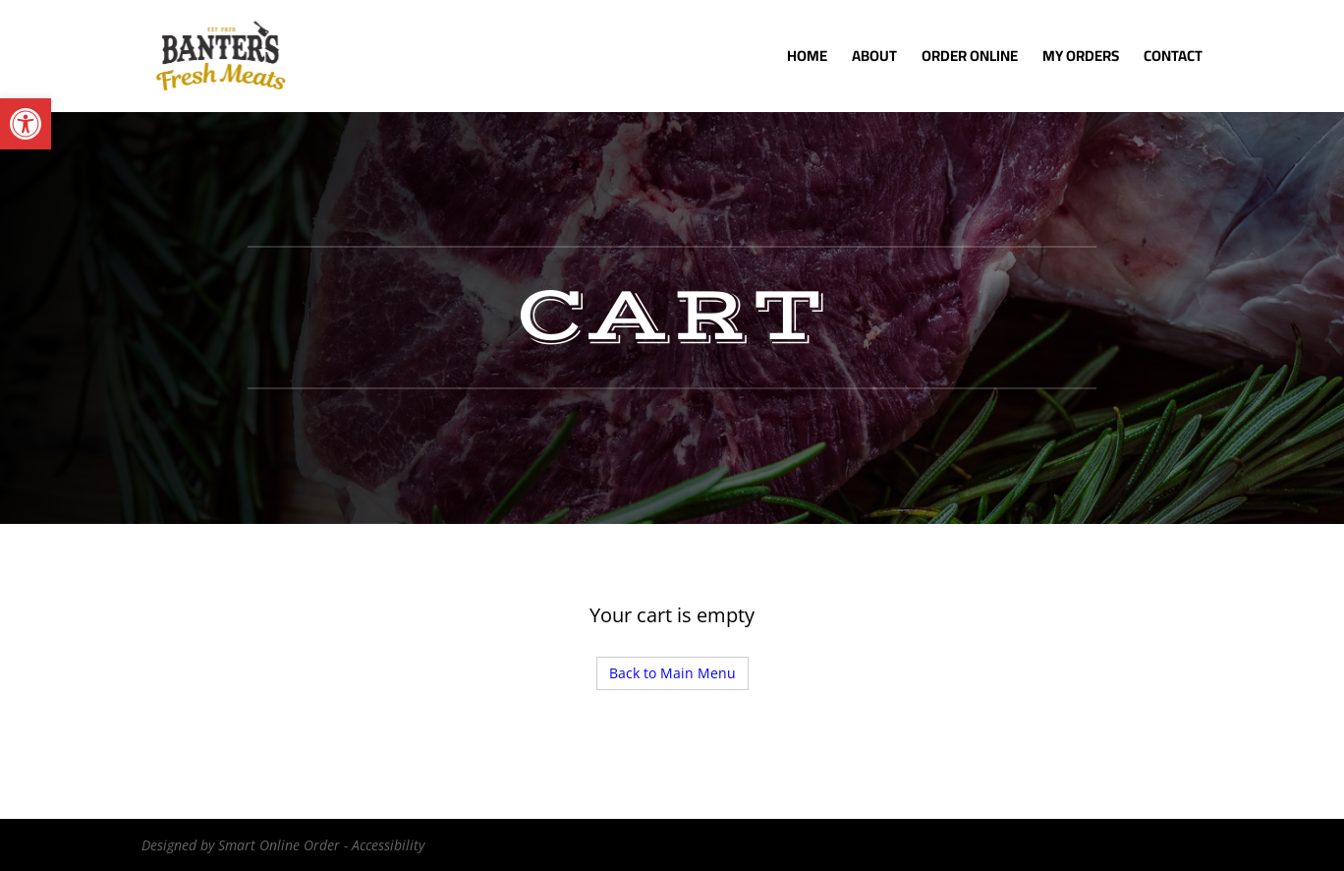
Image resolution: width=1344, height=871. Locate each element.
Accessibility (388, 845)
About (874, 59)
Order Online (970, 59)
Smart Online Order (279, 845)
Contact (1173, 59)
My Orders (1080, 59)
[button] (25, 123)
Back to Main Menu (672, 673)
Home (807, 59)
